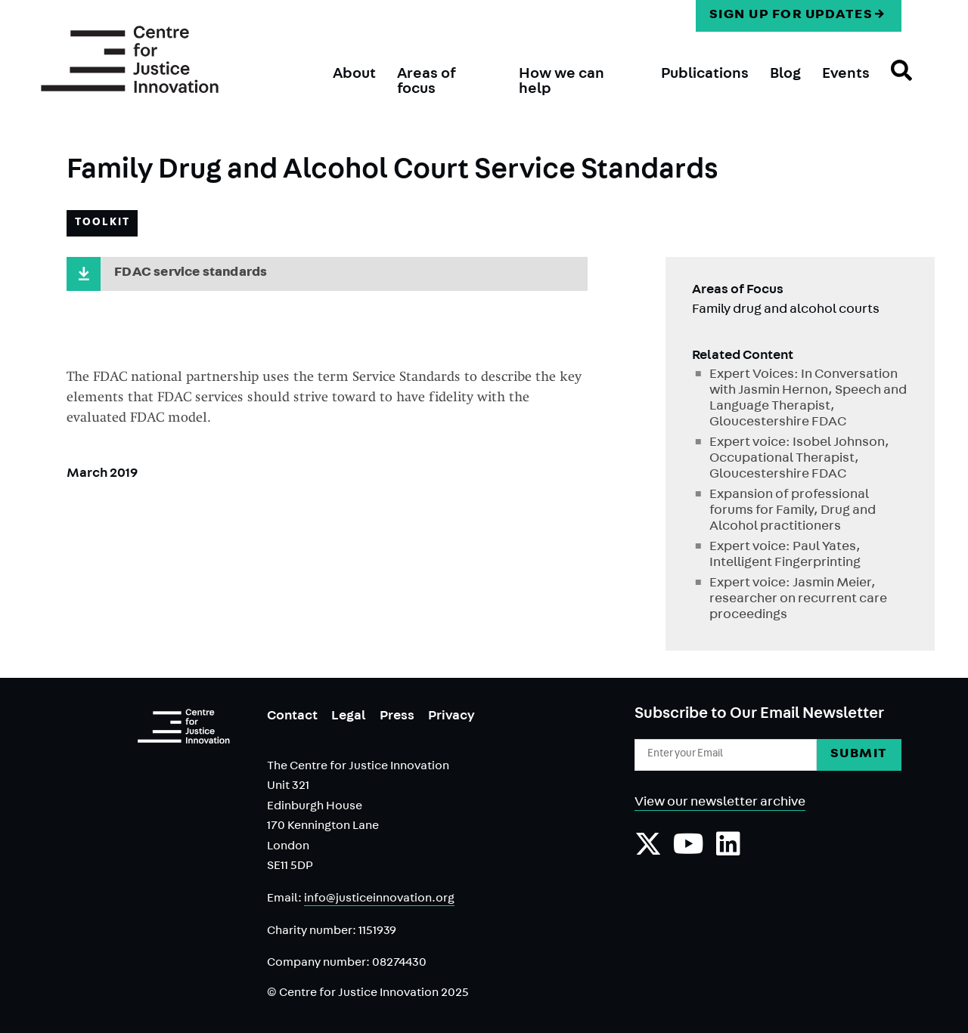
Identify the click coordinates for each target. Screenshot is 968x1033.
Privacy (451, 717)
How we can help (561, 82)
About (354, 74)
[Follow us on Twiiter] (648, 851)
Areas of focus (426, 82)
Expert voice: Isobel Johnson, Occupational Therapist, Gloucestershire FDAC (799, 459)
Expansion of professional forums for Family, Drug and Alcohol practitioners (792, 511)
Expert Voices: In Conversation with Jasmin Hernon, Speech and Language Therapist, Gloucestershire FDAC (808, 399)
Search (890, 84)
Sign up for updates (791, 16)
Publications (705, 74)
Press (397, 717)
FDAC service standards (190, 273)
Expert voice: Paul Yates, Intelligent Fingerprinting (785, 556)
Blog (785, 74)
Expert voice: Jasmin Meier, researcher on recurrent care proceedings (798, 600)
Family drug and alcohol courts (786, 310)
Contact (292, 717)
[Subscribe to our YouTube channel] (688, 851)
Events (846, 74)
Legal (348, 717)
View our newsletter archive (719, 803)
